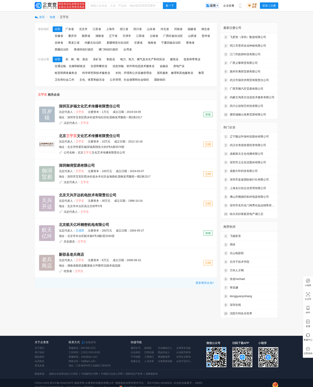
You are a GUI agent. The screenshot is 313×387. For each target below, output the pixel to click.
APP (308, 312)
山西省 (192, 35)
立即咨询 (308, 353)
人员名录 (149, 361)
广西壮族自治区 (173, 35)
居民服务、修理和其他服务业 (175, 72)
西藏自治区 (62, 49)
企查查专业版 (183, 348)
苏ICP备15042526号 (61, 382)
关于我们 (39, 348)
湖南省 (99, 35)
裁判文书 (135, 348)
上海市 (110, 29)
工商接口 (149, 356)
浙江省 (124, 29)
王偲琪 (80, 230)
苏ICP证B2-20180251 (159, 382)
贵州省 (206, 35)
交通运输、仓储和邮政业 (70, 66)
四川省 (137, 29)
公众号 (308, 299)
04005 (198, 382)
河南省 (178, 29)
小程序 (308, 285)
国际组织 (159, 79)
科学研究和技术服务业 (96, 72)
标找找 (148, 348)
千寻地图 (135, 356)
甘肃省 (138, 42)
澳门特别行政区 (108, 49)
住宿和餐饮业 (99, 66)
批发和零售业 (192, 59)
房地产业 (178, 66)
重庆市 (72, 35)
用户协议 (39, 352)
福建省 (192, 29)
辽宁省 (113, 35)
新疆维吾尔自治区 (118, 42)
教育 (201, 72)
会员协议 (39, 361)
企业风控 (135, 352)
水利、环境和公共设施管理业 (133, 72)
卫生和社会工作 (64, 79)
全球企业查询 (183, 356)
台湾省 (127, 49)
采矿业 (97, 59)
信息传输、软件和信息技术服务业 (134, 66)
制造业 (111, 59)
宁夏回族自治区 (171, 42)
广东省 (69, 29)
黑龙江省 (73, 42)
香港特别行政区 (83, 49)
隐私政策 (39, 356)
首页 (40, 17)
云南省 (154, 35)
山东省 (151, 29)
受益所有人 (164, 352)
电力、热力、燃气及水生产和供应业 (142, 59)
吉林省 (59, 42)
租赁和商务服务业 (66, 72)
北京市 (83, 29)
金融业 (164, 66)
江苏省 (97, 29)
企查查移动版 (165, 361)
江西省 (140, 35)
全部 (57, 29)
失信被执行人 (165, 348)
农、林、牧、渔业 (76, 59)
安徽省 (59, 35)
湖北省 (205, 29)
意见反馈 (39, 365)
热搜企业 (135, 361)
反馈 (308, 326)
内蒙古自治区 (93, 42)
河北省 (164, 29)
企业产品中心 (183, 361)
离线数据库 (164, 356)
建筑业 (174, 59)
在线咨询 (89, 342)
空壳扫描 (149, 352)
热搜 (52, 17)
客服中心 (308, 340)
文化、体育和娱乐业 (92, 79)
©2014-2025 (42, 382)
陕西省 (86, 35)
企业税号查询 (183, 352)
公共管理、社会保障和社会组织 (129, 79)
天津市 (127, 35)
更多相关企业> (205, 282)
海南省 (152, 42)
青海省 (190, 42)
